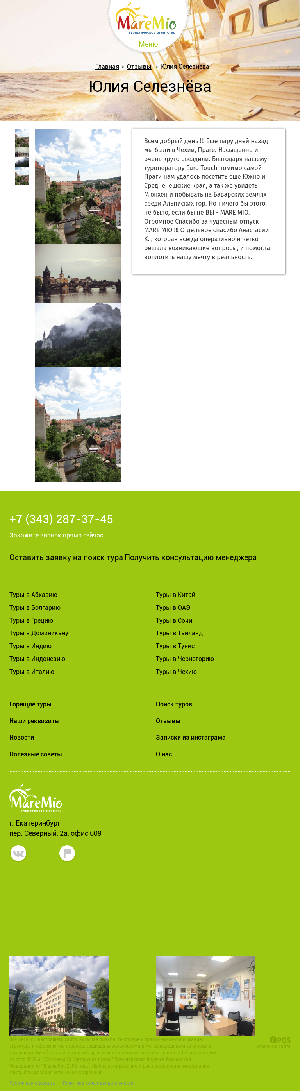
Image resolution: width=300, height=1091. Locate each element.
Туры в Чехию (176, 671)
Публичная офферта (32, 1083)
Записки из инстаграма (191, 737)
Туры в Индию (30, 646)
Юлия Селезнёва (185, 66)
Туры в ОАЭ (173, 607)
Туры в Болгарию (35, 607)
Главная (108, 66)
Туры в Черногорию (185, 659)
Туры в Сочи (174, 620)
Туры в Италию (31, 671)
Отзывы (139, 66)
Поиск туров (174, 704)
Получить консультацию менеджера (191, 557)
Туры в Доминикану (38, 633)
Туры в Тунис (175, 646)
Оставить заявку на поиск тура (66, 557)
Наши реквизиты (34, 721)
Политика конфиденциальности (97, 1083)
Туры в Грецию (31, 620)
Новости (21, 737)
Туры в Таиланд (179, 633)
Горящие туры (30, 704)
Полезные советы (35, 754)
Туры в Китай (175, 594)
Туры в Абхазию (33, 594)
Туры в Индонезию (37, 659)
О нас (164, 754)
